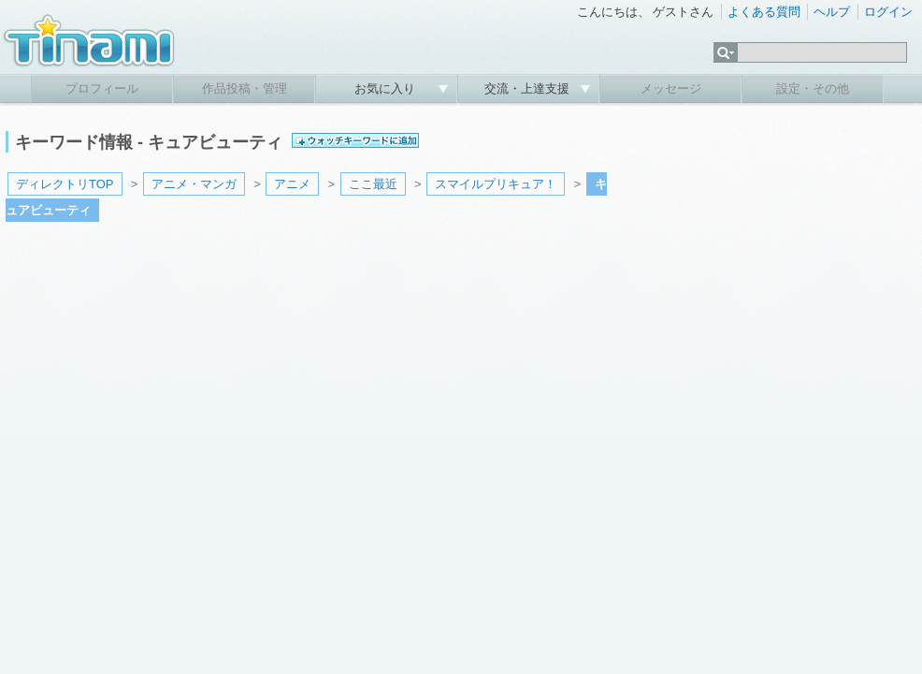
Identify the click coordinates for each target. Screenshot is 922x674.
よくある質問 (764, 12)
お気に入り (386, 88)
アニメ (292, 184)
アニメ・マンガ (194, 184)
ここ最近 (373, 184)
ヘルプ (832, 12)
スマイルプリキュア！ (495, 184)
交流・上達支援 (528, 88)
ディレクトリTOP (65, 184)
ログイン (888, 12)
